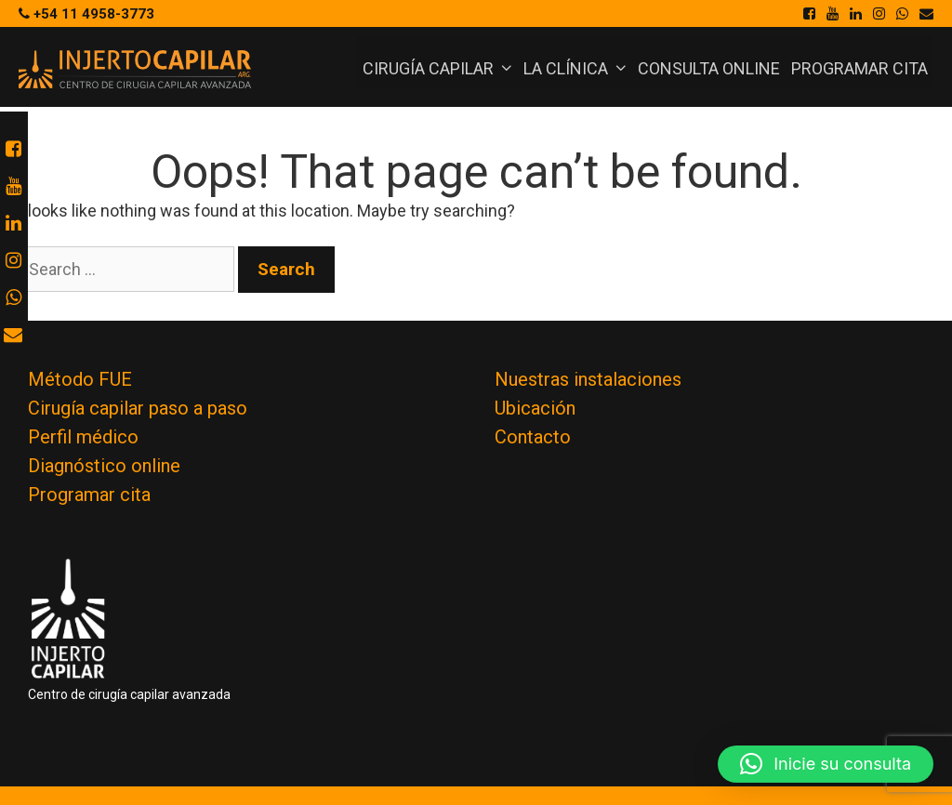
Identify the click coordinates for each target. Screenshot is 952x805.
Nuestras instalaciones (588, 379)
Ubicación (535, 408)
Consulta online (709, 68)
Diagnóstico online (104, 466)
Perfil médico (83, 437)
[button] (825, 764)
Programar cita (859, 68)
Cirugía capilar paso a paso (137, 408)
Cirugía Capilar (440, 68)
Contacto (533, 437)
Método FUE (80, 379)
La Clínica (577, 68)
